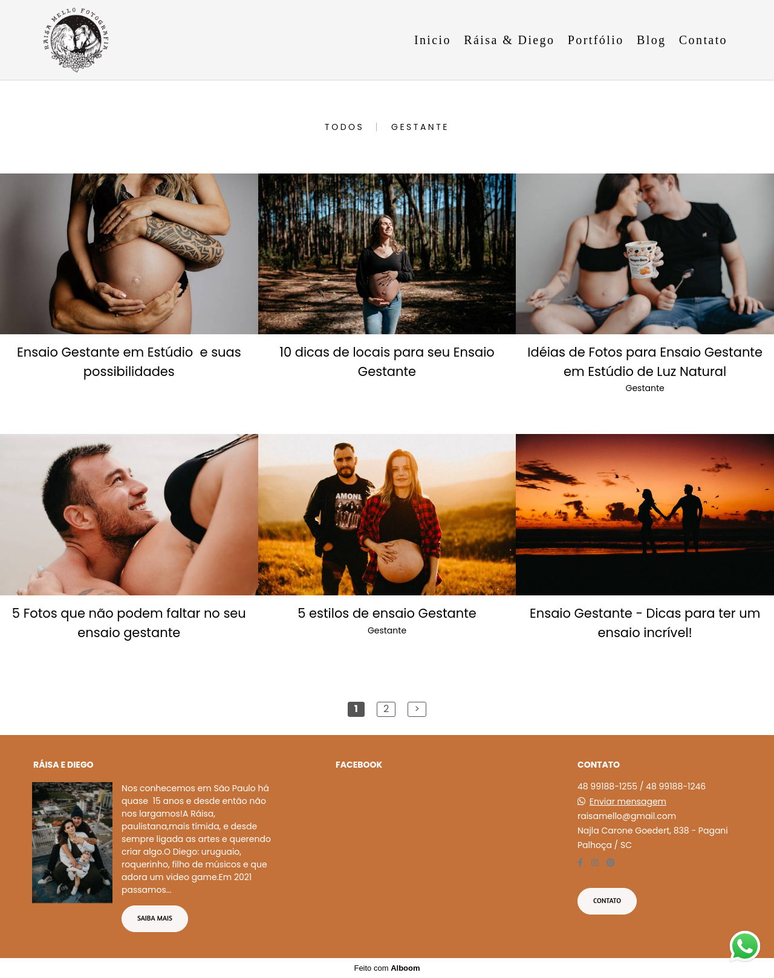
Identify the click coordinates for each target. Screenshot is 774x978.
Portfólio (596, 40)
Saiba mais (154, 918)
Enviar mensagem (628, 801)
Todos (344, 127)
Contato (703, 40)
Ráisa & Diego (509, 40)
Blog (651, 40)
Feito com (387, 968)
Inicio (432, 40)
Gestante (420, 127)
